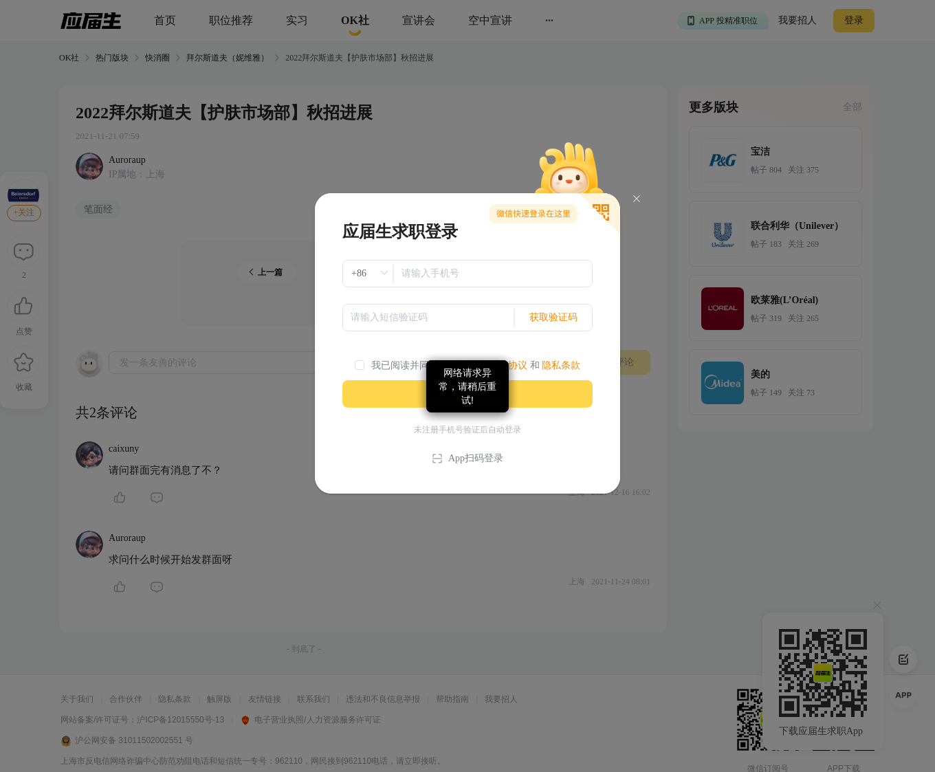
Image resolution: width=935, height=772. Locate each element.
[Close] (636, 199)
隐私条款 (561, 365)
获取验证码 (553, 317)
